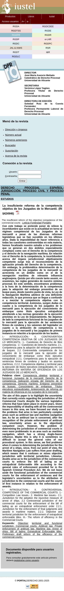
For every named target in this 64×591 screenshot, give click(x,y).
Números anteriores (16, 140)
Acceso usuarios (10, 21)
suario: (13, 171)
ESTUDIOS (7, 198)
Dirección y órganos (16, 129)
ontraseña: (11, 176)
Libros (31, 16)
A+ (23, 21)
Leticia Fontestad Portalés (36, 222)
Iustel (52, 16)
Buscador (10, 145)
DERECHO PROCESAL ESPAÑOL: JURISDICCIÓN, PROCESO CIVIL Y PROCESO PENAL (32, 190)
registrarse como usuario (26, 560)
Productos (10, 16)
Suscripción (11, 150)
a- (28, 21)
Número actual (13, 134)
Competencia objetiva (35, 375)
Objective (23, 523)
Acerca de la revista (16, 155)
